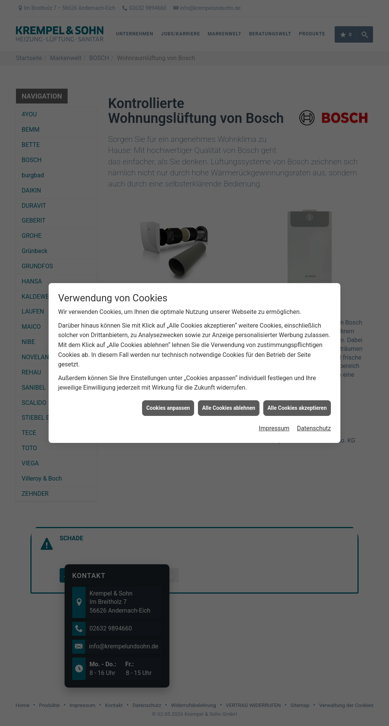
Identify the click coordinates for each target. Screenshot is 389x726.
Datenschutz (314, 419)
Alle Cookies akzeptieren (297, 399)
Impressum (274, 419)
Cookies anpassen (168, 399)
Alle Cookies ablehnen (228, 399)
